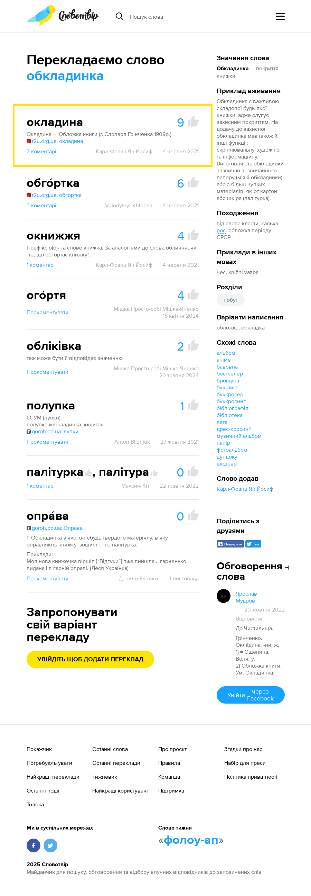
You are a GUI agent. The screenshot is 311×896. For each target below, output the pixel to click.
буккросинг (231, 401)
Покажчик (39, 749)
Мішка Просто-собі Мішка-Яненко (156, 309)
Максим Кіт (135, 485)
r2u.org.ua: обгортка (54, 195)
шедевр (227, 463)
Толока (35, 804)
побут (231, 300)
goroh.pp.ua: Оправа (55, 528)
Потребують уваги (49, 763)
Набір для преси (245, 763)
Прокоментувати (47, 312)
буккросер (230, 394)
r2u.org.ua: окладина (55, 141)
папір (223, 443)
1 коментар (40, 265)
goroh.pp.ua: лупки (52, 431)
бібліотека (230, 415)
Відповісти (249, 618)
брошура (228, 380)
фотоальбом (232, 449)
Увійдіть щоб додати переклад (90, 660)
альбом (226, 353)
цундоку (227, 456)
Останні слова (110, 749)
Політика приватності (250, 776)
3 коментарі (41, 205)
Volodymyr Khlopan (128, 205)
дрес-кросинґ (234, 429)
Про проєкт (172, 749)
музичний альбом (239, 436)
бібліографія (232, 408)
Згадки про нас (243, 749)
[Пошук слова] (183, 16)
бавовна (227, 366)
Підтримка (171, 790)
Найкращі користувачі (120, 790)
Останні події (43, 790)
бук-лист (227, 387)
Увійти (250, 695)
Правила (169, 763)
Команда (169, 776)
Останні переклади (116, 763)
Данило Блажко (138, 578)
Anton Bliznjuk (132, 441)
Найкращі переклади (53, 776)
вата (222, 422)
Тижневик (104, 776)
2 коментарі (41, 151)
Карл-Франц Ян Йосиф (245, 489)
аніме (224, 359)
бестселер (230, 373)
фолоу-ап (191, 840)
